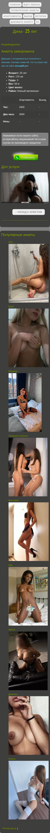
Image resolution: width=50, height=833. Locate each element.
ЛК (37, 21)
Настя (12, 629)
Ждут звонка (31, 4)
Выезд (28, 16)
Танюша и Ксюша (18, 436)
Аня (11, 242)
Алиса (12, 759)
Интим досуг (10, 828)
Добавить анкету (22, 21)
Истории (40, 16)
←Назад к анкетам (28, 211)
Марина (13, 371)
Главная (15, 4)
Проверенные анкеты (25, 10)
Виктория (14, 500)
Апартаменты (12, 16)
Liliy (11, 565)
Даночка (13, 694)
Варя (11, 306)
